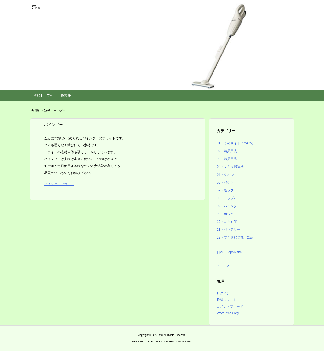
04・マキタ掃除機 (230, 166)
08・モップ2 (226, 198)
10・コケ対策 (227, 221)
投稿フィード (227, 300)
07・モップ (225, 190)
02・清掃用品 (227, 159)
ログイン (223, 293)
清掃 (37, 110)
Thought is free (183, 341)
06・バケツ (225, 182)
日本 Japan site (229, 252)
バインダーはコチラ (59, 184)
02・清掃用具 (227, 151)
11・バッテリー (228, 229)
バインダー (53, 125)
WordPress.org (228, 313)
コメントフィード (230, 306)
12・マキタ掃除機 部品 (235, 237)
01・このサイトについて (235, 143)
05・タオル (225, 174)
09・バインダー (228, 206)
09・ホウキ (225, 214)
